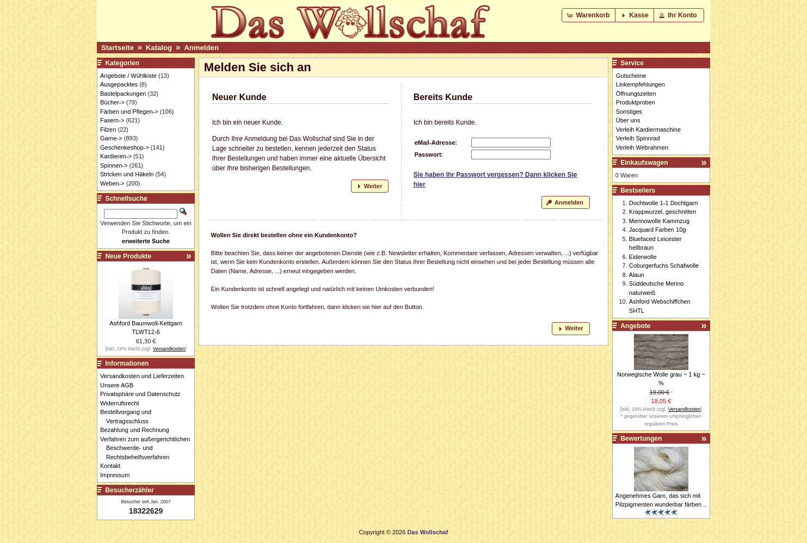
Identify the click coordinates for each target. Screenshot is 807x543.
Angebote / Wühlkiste (128, 75)
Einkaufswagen (644, 162)
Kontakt (113, 465)
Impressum (118, 475)
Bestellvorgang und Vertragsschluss (128, 416)
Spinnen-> (113, 165)
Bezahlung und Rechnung (137, 430)
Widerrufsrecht (122, 403)
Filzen (108, 129)
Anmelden (201, 48)
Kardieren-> (116, 156)
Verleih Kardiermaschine (648, 129)
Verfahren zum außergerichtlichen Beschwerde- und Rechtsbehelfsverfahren (148, 448)
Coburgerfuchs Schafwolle (664, 265)
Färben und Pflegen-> (129, 111)
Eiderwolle (643, 257)
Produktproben (635, 102)
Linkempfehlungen (640, 84)
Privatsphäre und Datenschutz (143, 394)
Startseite (117, 48)
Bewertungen (641, 438)
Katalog (159, 48)
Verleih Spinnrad (638, 138)
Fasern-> (112, 120)
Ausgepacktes (119, 84)
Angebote (635, 326)
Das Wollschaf (427, 532)
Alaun (636, 275)
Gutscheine (631, 75)
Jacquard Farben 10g (657, 229)
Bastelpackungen (123, 93)
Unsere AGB (119, 385)
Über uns (628, 120)
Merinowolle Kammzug (659, 221)
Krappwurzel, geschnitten (663, 211)
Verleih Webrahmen (642, 147)
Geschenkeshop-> (124, 147)
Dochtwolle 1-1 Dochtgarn (663, 203)
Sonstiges (629, 111)
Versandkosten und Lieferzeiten (145, 376)
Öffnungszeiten (636, 93)
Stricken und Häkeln (126, 174)
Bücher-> (112, 102)
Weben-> (112, 183)
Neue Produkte (128, 256)
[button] (589, 15)
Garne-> (111, 138)
